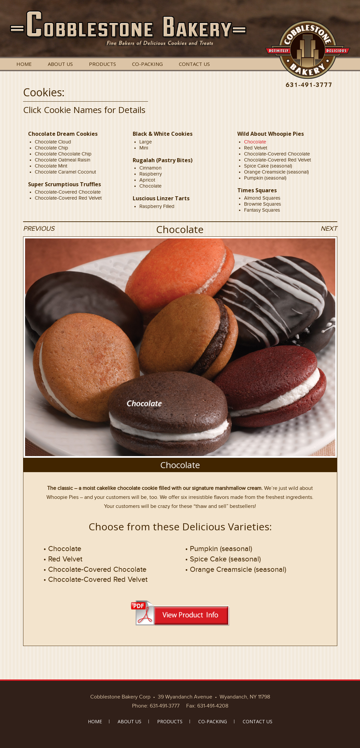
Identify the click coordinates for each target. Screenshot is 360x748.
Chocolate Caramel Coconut (65, 172)
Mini (143, 147)
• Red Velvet (62, 559)
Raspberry (150, 174)
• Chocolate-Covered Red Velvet (95, 579)
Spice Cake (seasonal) (268, 166)
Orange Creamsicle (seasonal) (276, 172)
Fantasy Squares (262, 210)
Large (145, 141)
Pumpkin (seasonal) (265, 178)
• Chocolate (62, 548)
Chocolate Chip (51, 147)
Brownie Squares (262, 204)
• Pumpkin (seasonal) (218, 548)
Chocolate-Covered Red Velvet (68, 198)
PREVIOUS (38, 228)
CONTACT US (194, 64)
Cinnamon (150, 168)
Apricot (147, 180)
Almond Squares (262, 198)
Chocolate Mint (51, 166)
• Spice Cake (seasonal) (223, 559)
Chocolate (150, 186)
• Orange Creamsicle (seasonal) (235, 569)
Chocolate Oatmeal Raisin (62, 160)
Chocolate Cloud (53, 141)
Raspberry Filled (156, 206)
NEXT (329, 228)
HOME (24, 64)
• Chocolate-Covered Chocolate (94, 569)
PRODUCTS (102, 64)
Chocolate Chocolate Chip (63, 153)
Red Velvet (255, 147)
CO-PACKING (147, 64)
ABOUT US (60, 64)
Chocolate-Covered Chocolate (68, 192)
